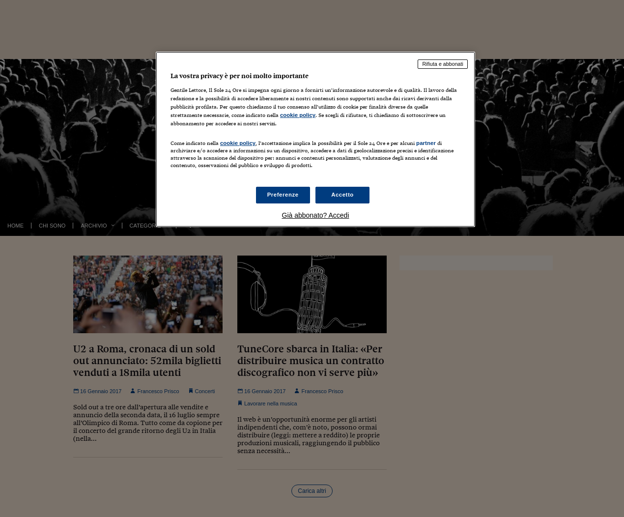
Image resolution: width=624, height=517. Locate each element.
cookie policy (297, 115)
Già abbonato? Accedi (315, 215)
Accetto (342, 195)
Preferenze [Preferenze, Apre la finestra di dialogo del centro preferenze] (283, 195)
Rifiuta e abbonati (442, 64)
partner (426, 143)
